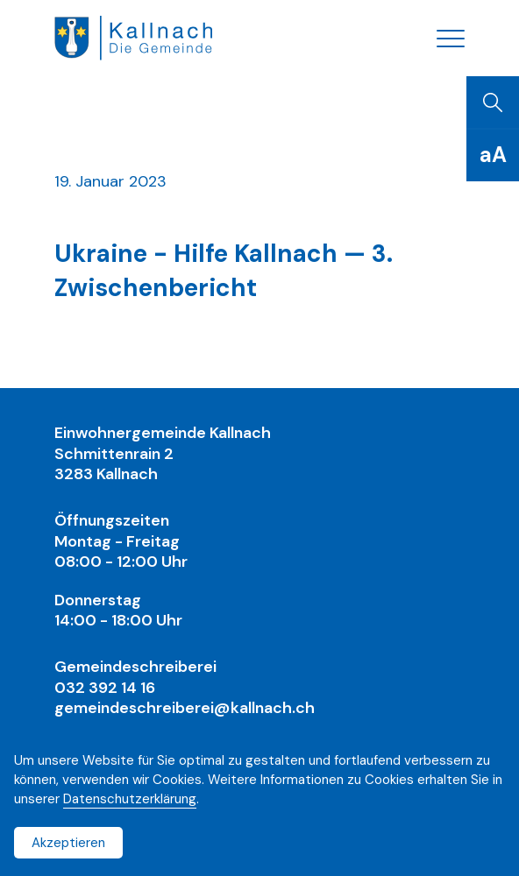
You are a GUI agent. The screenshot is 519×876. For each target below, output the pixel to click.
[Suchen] (492, 102)
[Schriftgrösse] (492, 155)
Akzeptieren (68, 842)
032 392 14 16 (104, 687)
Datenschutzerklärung (129, 799)
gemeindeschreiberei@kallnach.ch (184, 707)
